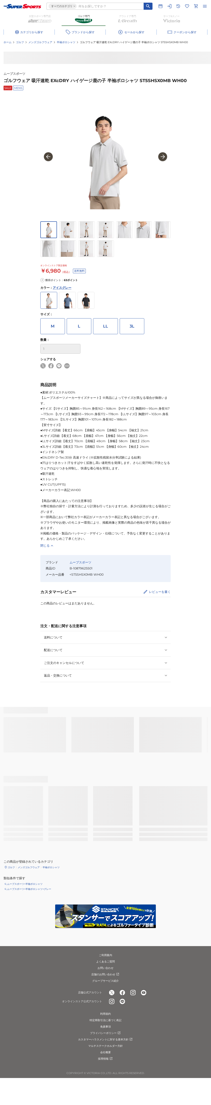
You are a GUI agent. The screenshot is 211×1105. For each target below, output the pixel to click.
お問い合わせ (105, 968)
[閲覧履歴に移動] (178, 6)
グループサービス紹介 (105, 980)
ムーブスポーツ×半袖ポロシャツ (25, 883)
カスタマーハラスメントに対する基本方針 (105, 1039)
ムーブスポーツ (14, 74)
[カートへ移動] (196, 6)
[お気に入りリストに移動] (187, 6)
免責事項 (105, 1026)
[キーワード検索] (148, 6)
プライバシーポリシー (105, 1033)
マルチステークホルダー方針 (105, 1045)
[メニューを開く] (205, 6)
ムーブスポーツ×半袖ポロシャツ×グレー (29, 889)
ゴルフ (20, 42)
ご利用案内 (105, 955)
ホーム (8, 42)
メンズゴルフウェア (40, 42)
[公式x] (111, 992)
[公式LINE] (122, 1001)
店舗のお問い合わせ (105, 974)
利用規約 (105, 1013)
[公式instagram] (133, 992)
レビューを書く (160, 592)
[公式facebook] (122, 992)
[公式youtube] (143, 992)
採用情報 (105, 1059)
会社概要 (105, 1052)
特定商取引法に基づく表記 (105, 1020)
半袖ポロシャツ (66, 42)
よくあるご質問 (105, 961)
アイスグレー (62, 288)
